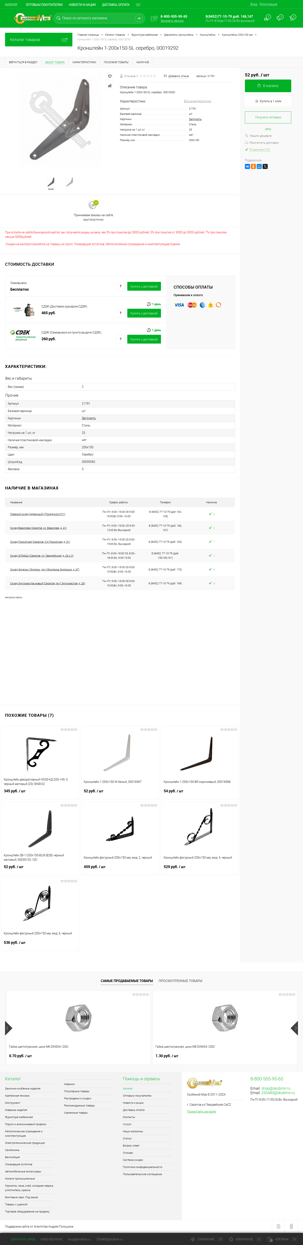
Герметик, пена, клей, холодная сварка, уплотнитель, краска (29, 1188)
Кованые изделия (16, 1110)
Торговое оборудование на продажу (27, 1212)
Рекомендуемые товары (79, 1106)
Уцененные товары (76, 1113)
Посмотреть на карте (201, 1112)
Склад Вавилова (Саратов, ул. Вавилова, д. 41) (38, 528)
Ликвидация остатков (18, 1165)
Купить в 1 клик (268, 101)
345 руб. (40, 794)
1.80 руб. (166, 1056)
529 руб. (200, 870)
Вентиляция (12, 1157)
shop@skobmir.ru (275, 1089)
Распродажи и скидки (77, 1099)
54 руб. (200, 794)
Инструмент (12, 1103)
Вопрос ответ (131, 1146)
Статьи (127, 1139)
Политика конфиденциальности (142, 1167)
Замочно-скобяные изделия (22, 1089)
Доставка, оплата (115, 5)
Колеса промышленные (20, 1179)
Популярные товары (76, 1091)
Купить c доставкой (144, 286)
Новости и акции (82, 5)
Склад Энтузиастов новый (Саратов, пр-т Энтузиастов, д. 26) (47, 583)
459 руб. (120, 870)
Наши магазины (133, 1132)
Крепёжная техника (17, 1096)
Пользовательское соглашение (142, 1174)
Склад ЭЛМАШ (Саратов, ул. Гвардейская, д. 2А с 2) (41, 556)
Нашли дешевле (258, 135)
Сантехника (12, 1150)
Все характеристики (197, 101)
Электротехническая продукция (25, 1143)
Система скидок (133, 1160)
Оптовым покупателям (44, 5)
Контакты (129, 1117)
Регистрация (268, 4)
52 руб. (120, 794)
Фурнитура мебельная (19, 1117)
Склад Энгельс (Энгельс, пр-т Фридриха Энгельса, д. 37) (44, 569)
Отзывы (128, 1153)
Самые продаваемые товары (127, 981)
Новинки (69, 1084)
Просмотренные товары (180, 981)
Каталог (11, 5)
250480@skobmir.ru (278, 1093)
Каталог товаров (38, 39)
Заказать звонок (172, 20)
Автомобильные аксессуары (23, 1172)
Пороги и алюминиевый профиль (25, 1124)
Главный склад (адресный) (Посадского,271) (37, 514)
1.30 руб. (93, 1056)
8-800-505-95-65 (51, 1239)
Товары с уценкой (16, 1205)
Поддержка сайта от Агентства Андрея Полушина (39, 1227)
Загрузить (195, 119)
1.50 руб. (240, 1056)
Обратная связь (20, 1239)
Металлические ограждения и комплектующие (24, 1134)
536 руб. (40, 946)
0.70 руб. (20, 1056)
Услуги (127, 1124)
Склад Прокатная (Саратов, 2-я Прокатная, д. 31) (40, 542)
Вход (253, 4)
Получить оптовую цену (268, 119)
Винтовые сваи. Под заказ (21, 1197)
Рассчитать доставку (262, 142)
